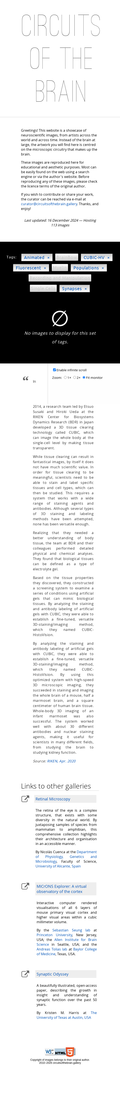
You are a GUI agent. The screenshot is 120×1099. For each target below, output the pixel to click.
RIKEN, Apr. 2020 (61, 761)
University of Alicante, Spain (58, 866)
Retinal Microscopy (53, 798)
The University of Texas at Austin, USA (67, 1015)
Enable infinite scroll (72, 370)
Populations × (88, 267)
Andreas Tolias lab (52, 949)
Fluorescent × (31, 267)
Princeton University (54, 935)
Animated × (37, 257)
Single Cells (43, 288)
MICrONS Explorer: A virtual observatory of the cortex (62, 889)
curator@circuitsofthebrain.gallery (49, 204)
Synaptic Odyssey (52, 974)
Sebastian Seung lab (71, 930)
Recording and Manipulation (60, 277)
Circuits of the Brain (62, 59)
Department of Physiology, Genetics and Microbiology (66, 856)
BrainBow (66, 257)
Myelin (60, 267)
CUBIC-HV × (97, 257)
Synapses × (74, 288)
